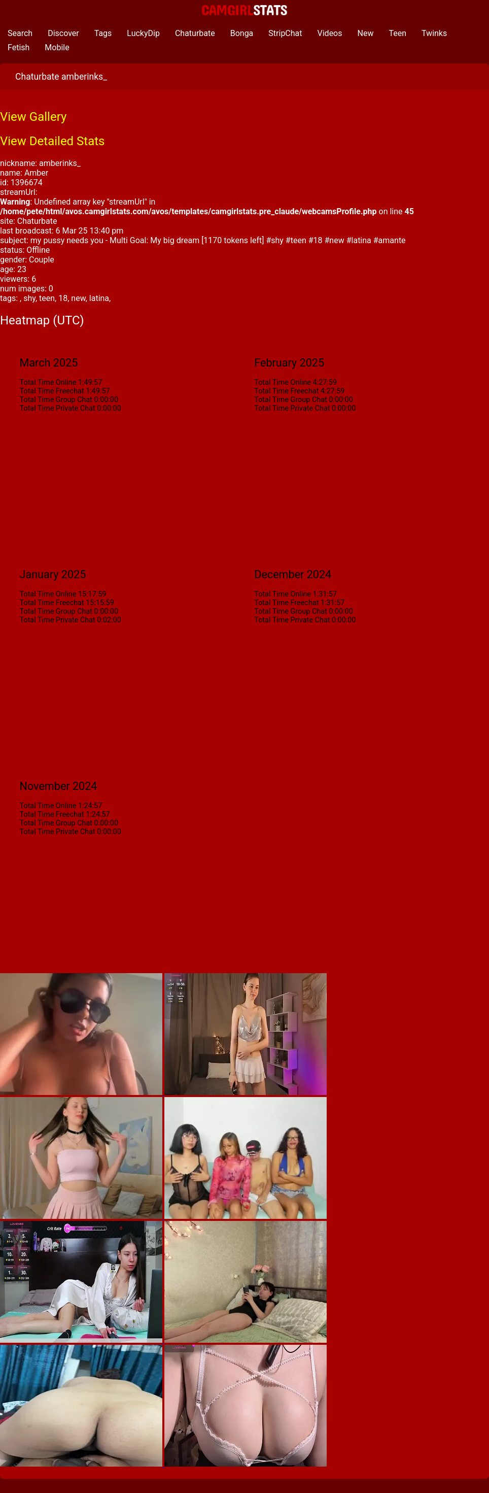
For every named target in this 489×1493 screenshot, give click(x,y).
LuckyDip (143, 33)
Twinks (434, 33)
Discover (63, 33)
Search (20, 33)
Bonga (242, 33)
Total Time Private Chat (57, 408)
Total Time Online (48, 382)
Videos (330, 33)
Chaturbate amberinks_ (61, 77)
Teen (397, 33)
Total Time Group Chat (56, 399)
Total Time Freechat (52, 391)
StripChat (285, 33)
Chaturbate (195, 33)
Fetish (18, 47)
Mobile (57, 47)
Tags (103, 33)
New (366, 33)
